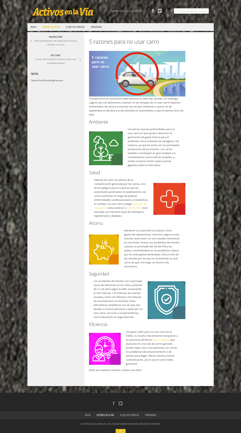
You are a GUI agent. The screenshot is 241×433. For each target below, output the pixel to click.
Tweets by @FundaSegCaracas (47, 80)
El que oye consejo (75, 27)
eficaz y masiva (161, 339)
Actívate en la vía (51, 27)
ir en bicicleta (134, 207)
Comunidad (96, 27)
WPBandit (156, 424)
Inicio (33, 27)
